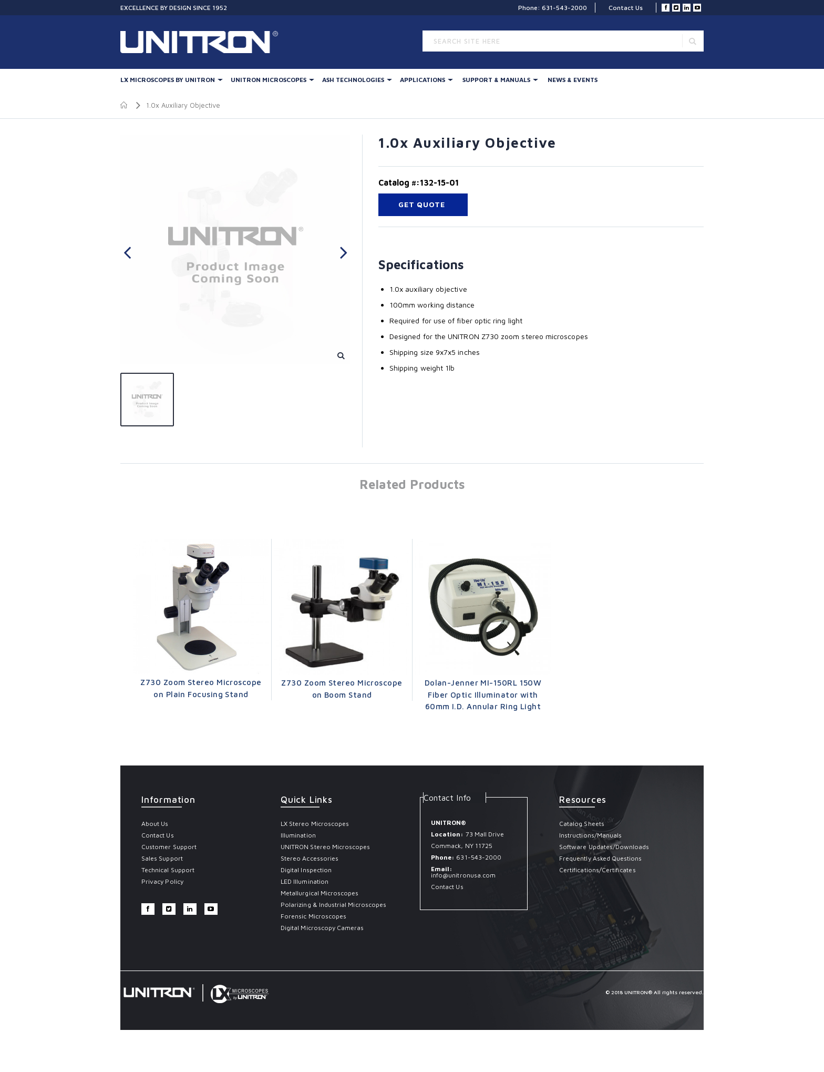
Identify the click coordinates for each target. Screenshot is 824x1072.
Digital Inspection (306, 870)
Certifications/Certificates (597, 870)
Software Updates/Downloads (604, 847)
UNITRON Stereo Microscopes (325, 847)
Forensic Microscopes (313, 916)
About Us (154, 824)
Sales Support (162, 858)
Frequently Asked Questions (600, 858)
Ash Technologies (353, 80)
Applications (422, 80)
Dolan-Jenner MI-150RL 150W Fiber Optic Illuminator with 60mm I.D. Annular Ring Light (483, 694)
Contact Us (626, 8)
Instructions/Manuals (590, 835)
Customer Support (169, 847)
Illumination (298, 835)
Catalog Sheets (581, 824)
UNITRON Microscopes (268, 80)
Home (124, 105)
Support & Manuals (496, 80)
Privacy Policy (162, 881)
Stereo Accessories (309, 858)
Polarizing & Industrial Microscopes (333, 904)
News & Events (573, 80)
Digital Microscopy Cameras (322, 928)
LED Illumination (304, 881)
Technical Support (167, 870)
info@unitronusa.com (463, 875)
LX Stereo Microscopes (315, 824)
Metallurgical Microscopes (320, 893)
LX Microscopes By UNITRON (167, 80)
